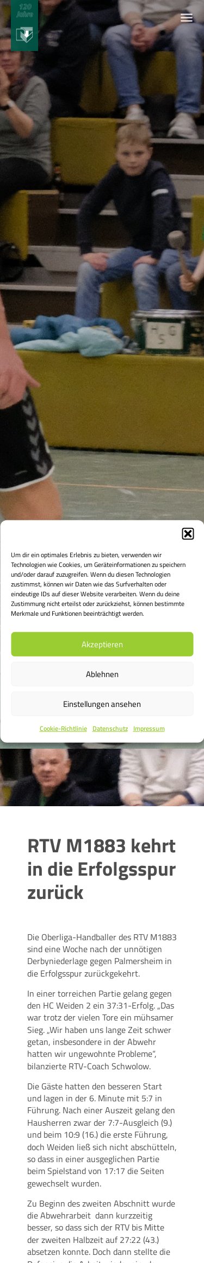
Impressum (149, 728)
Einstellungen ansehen (102, 703)
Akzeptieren (102, 643)
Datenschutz (110, 728)
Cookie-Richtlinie (63, 728)
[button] (187, 533)
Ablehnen (102, 673)
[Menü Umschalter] (186, 17)
